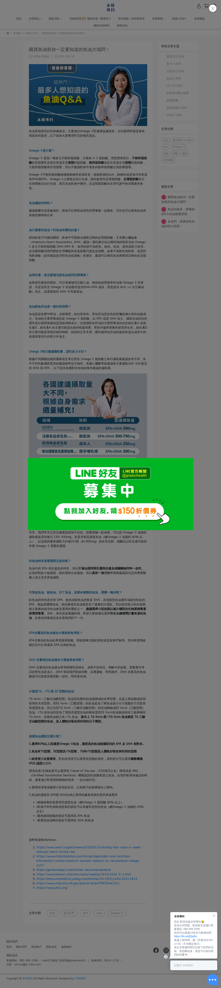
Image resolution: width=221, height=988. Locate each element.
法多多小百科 (175, 71)
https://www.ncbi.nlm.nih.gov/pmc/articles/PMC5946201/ (78, 883)
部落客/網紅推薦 (177, 93)
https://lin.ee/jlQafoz (185, 936)
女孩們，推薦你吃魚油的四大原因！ (178, 223)
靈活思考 (69, 913)
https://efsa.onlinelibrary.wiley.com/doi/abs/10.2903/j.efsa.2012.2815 (86, 879)
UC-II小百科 (174, 86)
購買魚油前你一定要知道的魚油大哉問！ (178, 199)
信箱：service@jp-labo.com (23, 964)
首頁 (18, 18)
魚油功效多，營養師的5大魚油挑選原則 (178, 211)
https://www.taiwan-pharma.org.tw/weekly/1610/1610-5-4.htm (83, 874)
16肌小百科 (174, 115)
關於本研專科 (101, 25)
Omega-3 (116, 913)
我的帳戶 (36, 946)
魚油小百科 (173, 78)
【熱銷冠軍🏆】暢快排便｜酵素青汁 (89, 18)
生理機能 (168, 160)
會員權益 (199, 18)
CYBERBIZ (80, 978)
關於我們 (21, 946)
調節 (184, 153)
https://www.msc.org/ (52, 888)
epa (99, 913)
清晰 (175, 153)
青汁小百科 (173, 64)
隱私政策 (51, 946)
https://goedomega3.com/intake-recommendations (73, 870)
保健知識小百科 (176, 107)
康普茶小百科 (175, 56)
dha (85, 913)
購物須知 (122, 25)
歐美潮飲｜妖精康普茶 (131, 18)
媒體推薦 (172, 100)
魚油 (52, 913)
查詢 (9, 946)
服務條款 (66, 946)
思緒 (165, 153)
